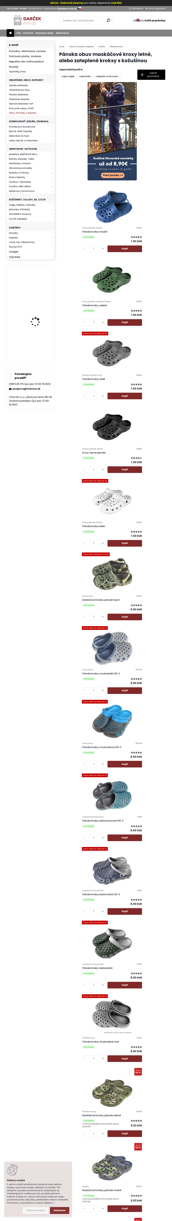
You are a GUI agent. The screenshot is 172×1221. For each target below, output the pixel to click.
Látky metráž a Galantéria (23, 140)
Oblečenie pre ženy (19, 89)
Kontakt (100, 1164)
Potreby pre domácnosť (22, 126)
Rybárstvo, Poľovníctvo (22, 191)
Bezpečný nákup (45, 33)
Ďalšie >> (117, 1098)
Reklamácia (62, 33)
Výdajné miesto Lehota (108, 1183)
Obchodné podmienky (108, 1148)
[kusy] (124, 175)
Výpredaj (14, 257)
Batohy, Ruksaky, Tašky (21, 158)
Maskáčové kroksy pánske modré (81, 677)
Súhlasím (60, 1210)
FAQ (18, 33)
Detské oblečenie (18, 85)
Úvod (61, 46)
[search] (109, 20)
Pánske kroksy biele (126, 308)
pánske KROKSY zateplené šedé (80, 754)
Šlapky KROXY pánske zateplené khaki (137, 755)
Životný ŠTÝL (15, 246)
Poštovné (28, 33)
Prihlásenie (137, 8)
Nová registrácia (156, 8)
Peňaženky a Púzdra (20, 163)
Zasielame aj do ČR (106, 1199)
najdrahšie (85, 76)
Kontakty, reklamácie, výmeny (27, 51)
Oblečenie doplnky (19, 99)
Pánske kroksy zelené (74, 234)
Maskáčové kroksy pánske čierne (134, 677)
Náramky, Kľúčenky (19, 209)
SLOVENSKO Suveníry (20, 214)
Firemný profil (103, 1179)
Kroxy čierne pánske (73, 308)
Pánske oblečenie (18, 94)
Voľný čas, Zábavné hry (22, 242)
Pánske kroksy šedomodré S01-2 (81, 529)
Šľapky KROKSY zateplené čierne (81, 829)
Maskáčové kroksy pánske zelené (134, 602)
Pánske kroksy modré (127, 144)
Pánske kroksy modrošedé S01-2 (134, 381)
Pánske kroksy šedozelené (130, 529)
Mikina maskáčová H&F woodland (38, 289)
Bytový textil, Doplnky (20, 131)
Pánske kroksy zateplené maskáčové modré (83, 987)
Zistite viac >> (22, 1144)
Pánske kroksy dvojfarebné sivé (80, 603)
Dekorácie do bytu (19, 135)
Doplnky (13, 237)
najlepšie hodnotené (107, 76)
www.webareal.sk (98, 1218)
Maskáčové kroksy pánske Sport (81, 381)
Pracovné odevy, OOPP (21, 108)
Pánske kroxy (116, 46)
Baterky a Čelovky (19, 172)
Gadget (13, 251)
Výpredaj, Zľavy (17, 71)
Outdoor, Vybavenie (20, 181)
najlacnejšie (68, 76)
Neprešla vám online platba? (26, 61)
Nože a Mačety (17, 177)
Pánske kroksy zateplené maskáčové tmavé (110, 1064)
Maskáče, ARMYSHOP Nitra (23, 154)
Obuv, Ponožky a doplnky (22, 112)
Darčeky (13, 233)
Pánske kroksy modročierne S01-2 (81, 455)
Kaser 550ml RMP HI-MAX (39, 347)
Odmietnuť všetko (35, 1210)
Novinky (13, 67)
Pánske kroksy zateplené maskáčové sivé (136, 907)
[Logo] (27, 20)
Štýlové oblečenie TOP (21, 103)
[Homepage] (10, 33)
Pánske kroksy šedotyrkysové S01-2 (135, 455)
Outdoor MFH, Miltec (20, 186)
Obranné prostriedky (20, 168)
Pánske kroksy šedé (126, 233)
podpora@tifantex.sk (26, 389)
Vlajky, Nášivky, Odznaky (22, 204)
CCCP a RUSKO (18, 219)
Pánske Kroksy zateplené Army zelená (84, 906)
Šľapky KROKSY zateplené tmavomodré (138, 829)
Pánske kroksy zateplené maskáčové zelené (136, 986)
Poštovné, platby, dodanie (25, 56)
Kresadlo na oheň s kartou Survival (36, 319)
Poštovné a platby (105, 1136)
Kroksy (102, 46)
